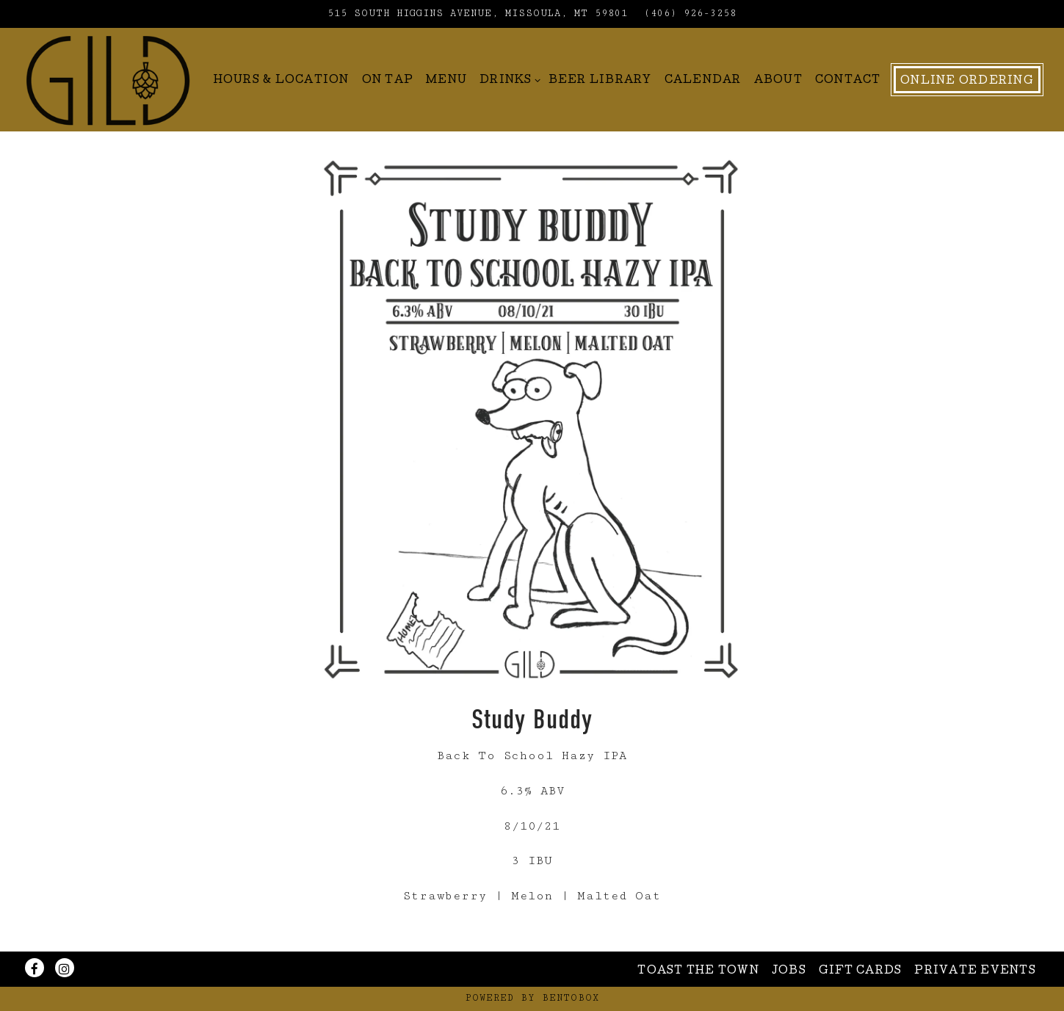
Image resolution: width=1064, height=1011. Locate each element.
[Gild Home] (107, 79)
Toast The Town (698, 971)
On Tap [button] (388, 81)
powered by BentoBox (532, 998)
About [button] (778, 81)
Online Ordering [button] (967, 81)
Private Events (975, 971)
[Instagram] (64, 967)
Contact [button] (848, 81)
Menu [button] (446, 81)
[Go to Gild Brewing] (477, 14)
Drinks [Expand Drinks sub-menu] (508, 79)
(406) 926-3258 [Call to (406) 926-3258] (690, 13)
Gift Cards (860, 971)
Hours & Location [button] (282, 81)
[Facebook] (34, 967)
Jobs (789, 971)
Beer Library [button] (600, 81)
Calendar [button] (703, 81)
